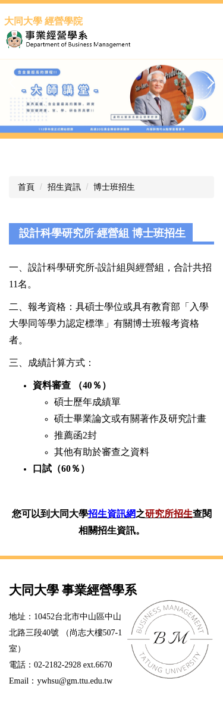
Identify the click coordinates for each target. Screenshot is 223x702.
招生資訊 (64, 187)
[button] (15, 83)
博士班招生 (114, 187)
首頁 (26, 187)
